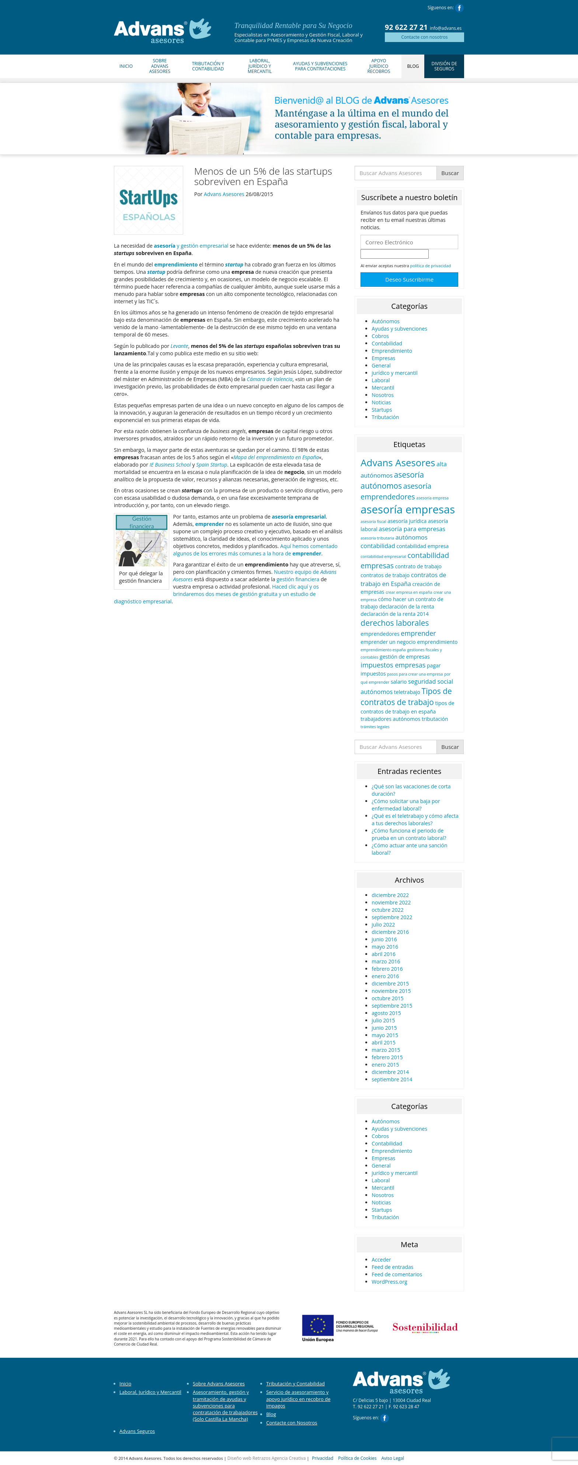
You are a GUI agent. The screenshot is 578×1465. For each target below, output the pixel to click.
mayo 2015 (385, 1035)
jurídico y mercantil (395, 372)
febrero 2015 (387, 1057)
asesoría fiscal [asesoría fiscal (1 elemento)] (373, 521)
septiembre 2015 (392, 1005)
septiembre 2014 (392, 1079)
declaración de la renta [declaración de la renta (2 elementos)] (406, 606)
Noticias (381, 402)
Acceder (381, 1259)
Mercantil (383, 387)
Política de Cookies (357, 1458)
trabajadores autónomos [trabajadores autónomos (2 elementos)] (390, 718)
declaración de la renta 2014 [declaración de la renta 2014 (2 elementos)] (395, 613)
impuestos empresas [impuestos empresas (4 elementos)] (393, 664)
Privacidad (322, 1458)
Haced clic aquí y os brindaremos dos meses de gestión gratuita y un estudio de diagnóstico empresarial (216, 594)
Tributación (385, 417)
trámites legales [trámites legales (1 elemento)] (375, 726)
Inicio (126, 66)
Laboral (381, 380)
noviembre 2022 (391, 902)
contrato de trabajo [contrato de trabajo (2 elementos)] (418, 566)
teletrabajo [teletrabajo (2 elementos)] (407, 691)
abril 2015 (384, 1042)
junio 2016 (384, 939)
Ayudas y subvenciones (399, 328)
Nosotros (383, 394)
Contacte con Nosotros (291, 1422)
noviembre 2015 (391, 990)
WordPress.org (389, 1281)
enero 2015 (385, 1064)
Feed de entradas (392, 1266)
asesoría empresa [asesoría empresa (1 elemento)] (432, 497)
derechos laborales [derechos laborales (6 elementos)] (395, 623)
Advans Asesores (224, 194)
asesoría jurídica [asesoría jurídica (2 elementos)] (406, 520)
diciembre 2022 (390, 895)
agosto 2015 (386, 1012)
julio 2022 (383, 924)
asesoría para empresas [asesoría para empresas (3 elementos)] (412, 529)
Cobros (380, 335)
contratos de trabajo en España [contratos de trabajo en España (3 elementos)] (403, 579)
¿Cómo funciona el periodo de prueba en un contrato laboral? (409, 834)
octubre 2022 (388, 909)
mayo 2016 (385, 946)
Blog (413, 66)
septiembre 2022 (392, 917)
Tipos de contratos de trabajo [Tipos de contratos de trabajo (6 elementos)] (406, 696)
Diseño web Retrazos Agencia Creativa (266, 1458)
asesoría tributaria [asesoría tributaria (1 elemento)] (377, 538)
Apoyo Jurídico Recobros (378, 65)
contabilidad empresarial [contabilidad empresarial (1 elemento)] (383, 556)
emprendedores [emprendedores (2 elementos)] (380, 633)
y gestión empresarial (191, 245)
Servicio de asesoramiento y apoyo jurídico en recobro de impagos (298, 1399)
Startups (382, 409)
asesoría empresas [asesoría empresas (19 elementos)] (408, 509)
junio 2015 (384, 1027)
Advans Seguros (137, 1431)
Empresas (383, 358)
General (381, 365)
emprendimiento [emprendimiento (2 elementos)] (437, 641)
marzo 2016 (386, 961)
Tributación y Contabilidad (208, 66)
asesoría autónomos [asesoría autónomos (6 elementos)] (392, 480)
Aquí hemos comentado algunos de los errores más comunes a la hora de (255, 550)
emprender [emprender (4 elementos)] (418, 633)
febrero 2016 (387, 968)
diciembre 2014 (390, 1071)
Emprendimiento (392, 350)
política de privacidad (430, 265)
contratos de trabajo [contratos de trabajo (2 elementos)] (385, 575)
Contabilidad (387, 343)
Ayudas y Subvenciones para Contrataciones (320, 66)
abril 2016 (384, 954)
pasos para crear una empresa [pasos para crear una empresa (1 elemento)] (415, 674)
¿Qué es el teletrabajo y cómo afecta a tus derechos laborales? (415, 819)
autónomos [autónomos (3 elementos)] (412, 537)
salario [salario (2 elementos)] (399, 681)
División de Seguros (444, 66)
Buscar (450, 173)
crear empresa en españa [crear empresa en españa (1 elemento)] (409, 592)
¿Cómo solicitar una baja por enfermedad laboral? (406, 805)
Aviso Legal (392, 1458)
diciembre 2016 (390, 931)
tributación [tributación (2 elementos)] (435, 718)
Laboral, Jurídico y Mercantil (260, 65)
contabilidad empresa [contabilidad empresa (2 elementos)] (422, 546)
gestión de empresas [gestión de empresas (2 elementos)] (405, 656)
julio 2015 (383, 1020)
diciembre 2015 (390, 983)
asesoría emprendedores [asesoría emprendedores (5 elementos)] (396, 491)
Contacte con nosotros (424, 37)
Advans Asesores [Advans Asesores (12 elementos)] (398, 462)
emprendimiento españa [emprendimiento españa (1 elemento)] (383, 649)
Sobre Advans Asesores (159, 65)
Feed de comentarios (397, 1274)
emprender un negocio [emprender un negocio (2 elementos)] (388, 641)
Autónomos (386, 321)
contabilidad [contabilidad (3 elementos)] (378, 546)
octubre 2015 (388, 998)
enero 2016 (385, 976)
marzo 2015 (386, 1049)
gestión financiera (297, 579)
